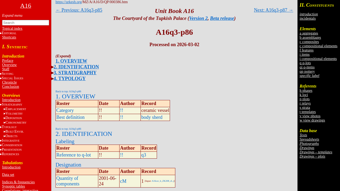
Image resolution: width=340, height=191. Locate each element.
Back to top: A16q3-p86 (68, 91)
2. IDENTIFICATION (76, 67)
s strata (305, 108)
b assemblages (310, 38)
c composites (309, 42)
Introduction (11, 100)
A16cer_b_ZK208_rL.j (163, 181)
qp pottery (307, 71)
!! (121, 110)
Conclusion (10, 87)
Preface (7, 61)
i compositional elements (318, 59)
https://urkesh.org (69, 2)
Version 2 (198, 18)
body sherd (152, 117)
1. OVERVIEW (71, 61)
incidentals (308, 18)
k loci (304, 95)
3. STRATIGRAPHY (75, 72)
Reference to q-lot (73, 155)
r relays (305, 103)
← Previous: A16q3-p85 (79, 10)
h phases (306, 91)
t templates (308, 112)
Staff (5, 69)
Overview (9, 65)
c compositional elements (318, 46)
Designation (68, 165)
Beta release (222, 18)
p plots (305, 99)
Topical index (12, 29)
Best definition (70, 117)
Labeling (65, 141)
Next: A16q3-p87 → (273, 10)
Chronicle (9, 82)
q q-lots (305, 63)
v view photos (310, 116)
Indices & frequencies (18, 182)
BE (15, 131)
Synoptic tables (13, 186)
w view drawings (312, 120)
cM (123, 181)
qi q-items (307, 67)
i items (305, 55)
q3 (143, 155)
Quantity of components (67, 181)
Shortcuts (9, 37)
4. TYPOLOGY (70, 78)
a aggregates (309, 33)
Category (65, 110)
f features (306, 50)
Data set (8, 175)
